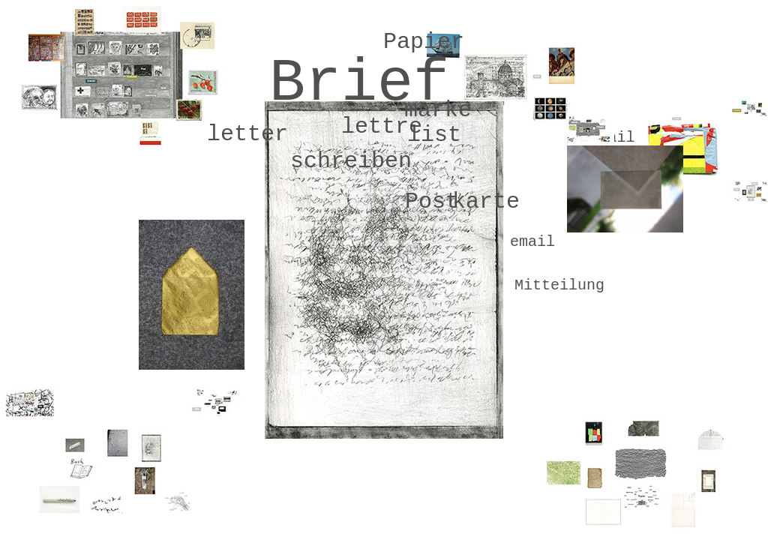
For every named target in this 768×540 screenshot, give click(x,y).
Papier (423, 42)
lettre (381, 127)
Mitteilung (559, 285)
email (532, 241)
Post (432, 201)
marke (438, 110)
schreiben (351, 161)
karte (486, 201)
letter (247, 134)
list (434, 135)
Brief (359, 84)
